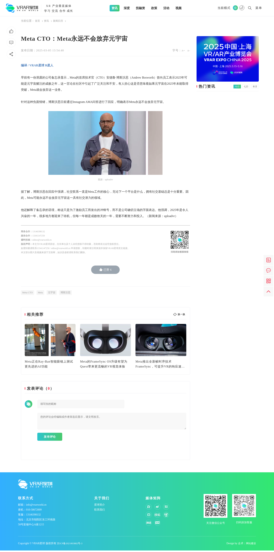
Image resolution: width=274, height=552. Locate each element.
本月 (255, 86)
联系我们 (99, 511)
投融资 (140, 8)
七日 (247, 86)
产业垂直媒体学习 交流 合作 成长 (58, 7)
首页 (37, 20)
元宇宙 (53, 292)
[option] (50, 346)
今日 (240, 86)
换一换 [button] (181, 314)
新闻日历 (59, 20)
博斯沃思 (68, 292)
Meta (41, 292)
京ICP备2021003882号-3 (70, 544)
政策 (154, 8)
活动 (166, 8)
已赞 (105, 269)
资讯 (115, 8)
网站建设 (250, 544)
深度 (127, 8)
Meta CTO (28, 292)
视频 (178, 8)
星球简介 (99, 506)
